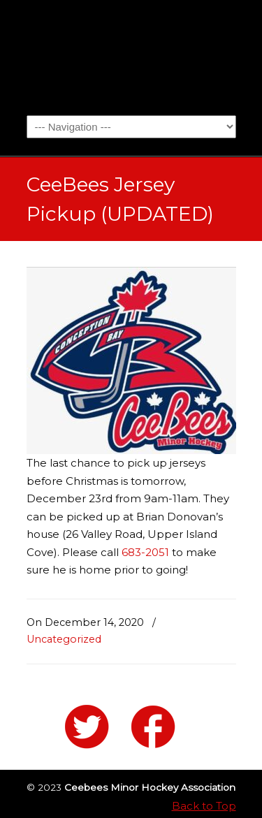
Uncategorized (64, 639)
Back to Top (204, 805)
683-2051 (145, 552)
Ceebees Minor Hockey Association (131, 56)
